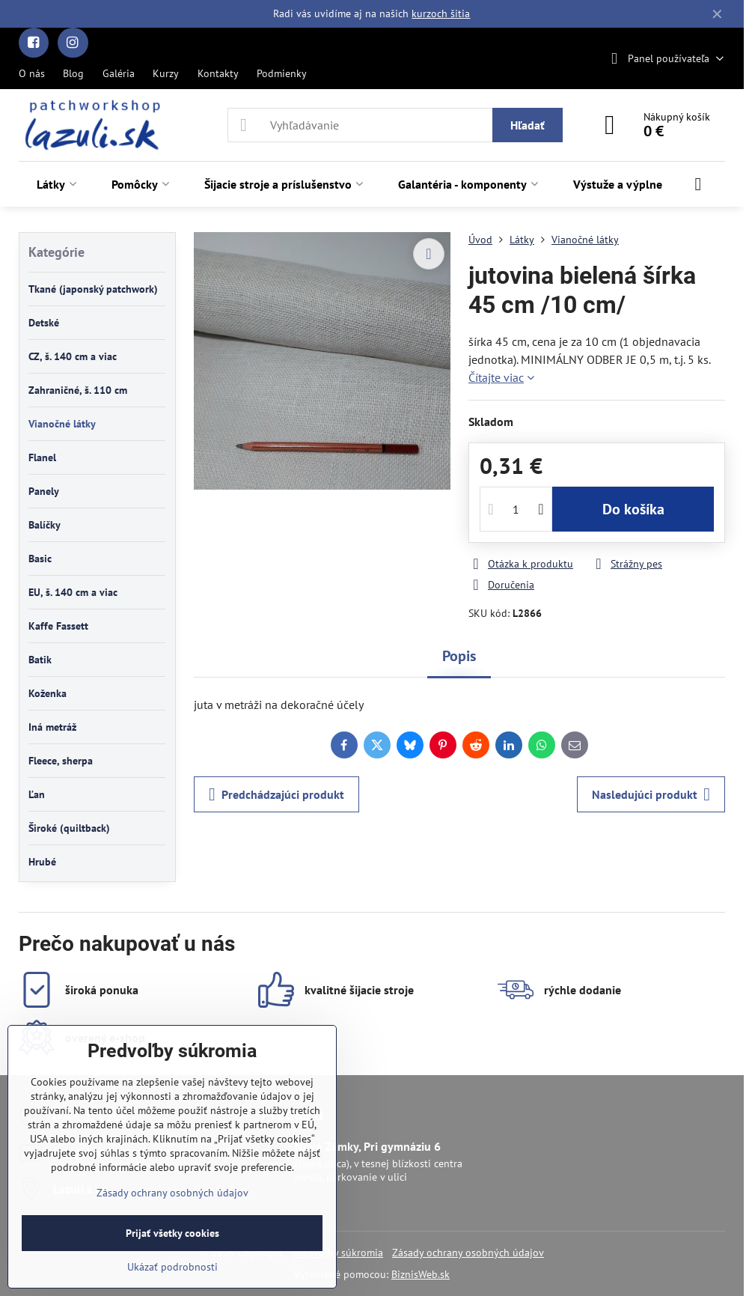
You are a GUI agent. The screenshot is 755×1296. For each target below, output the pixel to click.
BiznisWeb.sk (420, 1274)
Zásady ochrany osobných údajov (468, 1252)
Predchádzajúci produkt (276, 794)
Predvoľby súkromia (338, 1252)
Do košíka (633, 509)
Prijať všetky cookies (172, 1233)
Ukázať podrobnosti (172, 1267)
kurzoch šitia (441, 13)
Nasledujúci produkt (651, 794)
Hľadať (527, 125)
